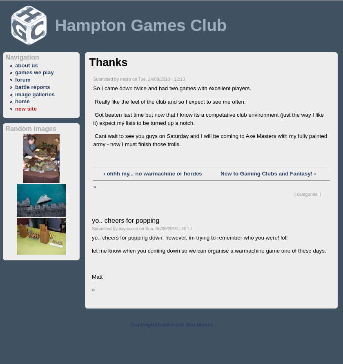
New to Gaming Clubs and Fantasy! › (268, 174)
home (22, 101)
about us (26, 65)
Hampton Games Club (141, 25)
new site (26, 109)
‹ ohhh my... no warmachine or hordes (152, 174)
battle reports (32, 87)
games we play (34, 72)
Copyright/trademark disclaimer (171, 325)
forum (23, 80)
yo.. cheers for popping (125, 220)
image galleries (35, 94)
